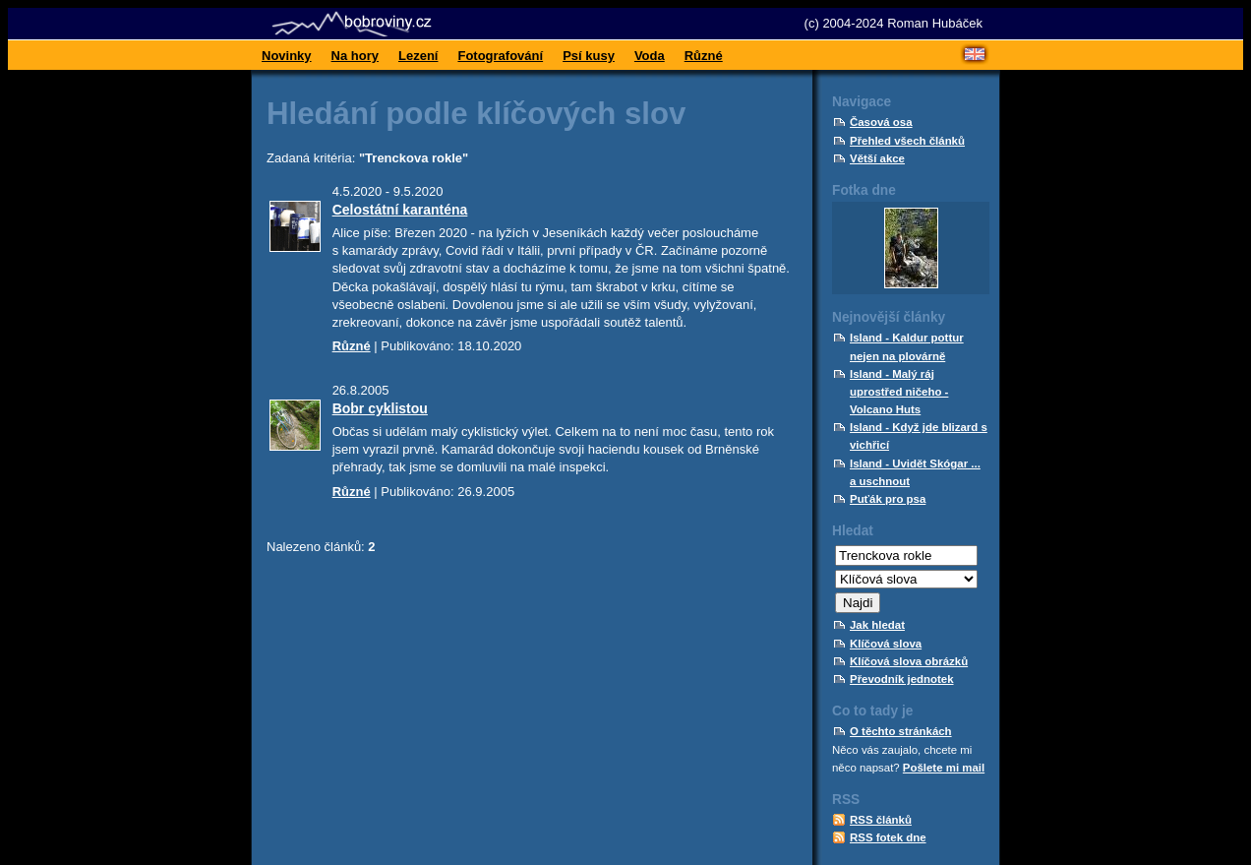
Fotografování (500, 55)
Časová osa (881, 122)
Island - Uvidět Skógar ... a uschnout (915, 472)
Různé (704, 55)
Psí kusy (589, 55)
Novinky (287, 55)
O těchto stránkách (901, 731)
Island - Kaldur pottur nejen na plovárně (907, 346)
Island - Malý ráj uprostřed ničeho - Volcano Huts (899, 391)
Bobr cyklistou (380, 408)
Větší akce (877, 158)
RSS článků (881, 820)
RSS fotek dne (888, 837)
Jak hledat (877, 625)
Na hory (355, 55)
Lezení (418, 55)
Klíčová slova (886, 643)
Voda (649, 55)
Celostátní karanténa (400, 209)
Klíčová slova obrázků (909, 661)
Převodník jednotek (902, 679)
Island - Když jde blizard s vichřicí (918, 436)
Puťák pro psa (887, 499)
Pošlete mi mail (943, 767)
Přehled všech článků (907, 141)
